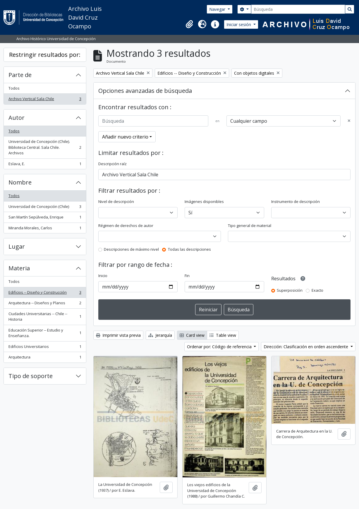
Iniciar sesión (239, 24)
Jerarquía (160, 335)
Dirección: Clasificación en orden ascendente (306, 346)
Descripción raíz (112, 163)
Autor (16, 118)
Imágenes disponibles (204, 201)
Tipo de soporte (30, 376)
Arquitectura (44, 358)
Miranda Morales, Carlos (44, 229)
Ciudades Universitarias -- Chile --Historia (44, 316)
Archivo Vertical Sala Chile (44, 100)
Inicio (102, 275)
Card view (192, 335)
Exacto (317, 290)
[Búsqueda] (298, 9)
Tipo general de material (249, 225)
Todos (14, 88)
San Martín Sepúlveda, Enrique (44, 218)
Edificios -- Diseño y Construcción (44, 294)
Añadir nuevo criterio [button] (125, 137)
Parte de (20, 75)
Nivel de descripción (116, 201)
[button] (189, 24)
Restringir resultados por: (44, 55)
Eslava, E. (44, 165)
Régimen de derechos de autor (125, 225)
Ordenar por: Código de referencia (220, 346)
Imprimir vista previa (118, 335)
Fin (187, 275)
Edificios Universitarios (44, 348)
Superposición (290, 290)
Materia (19, 268)
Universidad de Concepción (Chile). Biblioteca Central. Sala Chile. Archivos (44, 147)
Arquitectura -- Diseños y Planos (44, 304)
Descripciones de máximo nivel (131, 249)
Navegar (217, 9)
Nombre (20, 182)
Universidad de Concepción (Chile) (44, 208)
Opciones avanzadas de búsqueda (145, 91)
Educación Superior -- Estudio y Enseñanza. (44, 333)
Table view (222, 335)
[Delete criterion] (349, 121)
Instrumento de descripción (295, 201)
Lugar (16, 246)
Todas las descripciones (189, 249)
